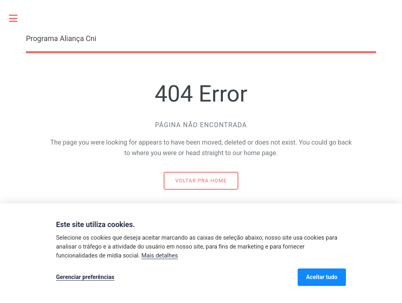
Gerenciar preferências (85, 277)
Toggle (17, 18)
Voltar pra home (201, 180)
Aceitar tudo (321, 277)
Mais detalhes (159, 255)
